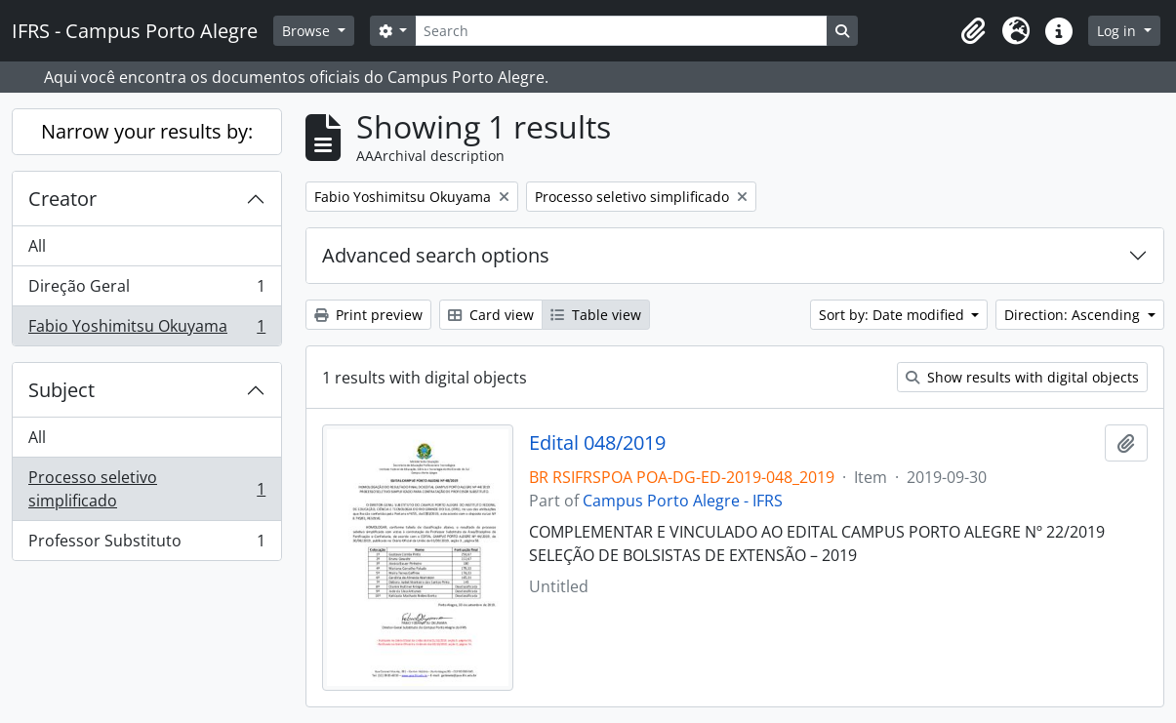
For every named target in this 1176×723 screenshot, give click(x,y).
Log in (1118, 30)
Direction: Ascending (1074, 314)
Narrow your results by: (147, 131)
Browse (308, 30)
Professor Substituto (146, 544)
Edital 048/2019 (597, 443)
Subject (61, 390)
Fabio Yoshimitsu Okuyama (146, 329)
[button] (973, 31)
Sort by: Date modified (893, 314)
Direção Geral (146, 290)
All (37, 246)
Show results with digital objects (1022, 377)
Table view (595, 314)
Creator (62, 198)
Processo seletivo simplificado (146, 488)
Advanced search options (435, 255)
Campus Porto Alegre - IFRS (683, 500)
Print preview (368, 314)
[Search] (621, 31)
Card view (491, 314)
